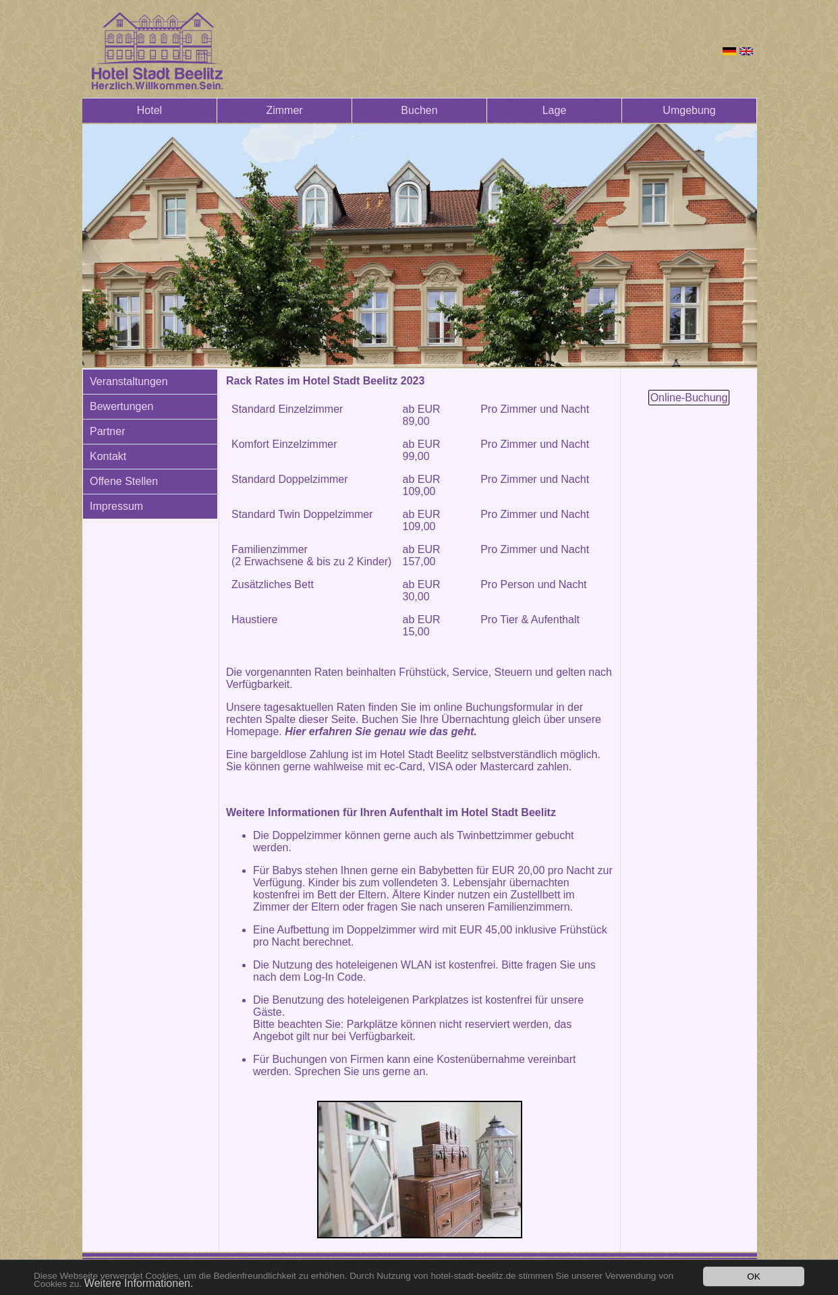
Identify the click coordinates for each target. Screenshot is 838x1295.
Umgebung (689, 110)
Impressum (116, 506)
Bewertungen (121, 406)
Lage (554, 110)
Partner (107, 431)
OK (753, 1276)
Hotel (149, 110)
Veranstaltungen (129, 381)
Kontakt (108, 456)
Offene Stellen (124, 481)
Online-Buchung (689, 397)
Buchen (419, 110)
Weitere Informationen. (139, 1283)
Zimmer (284, 110)
